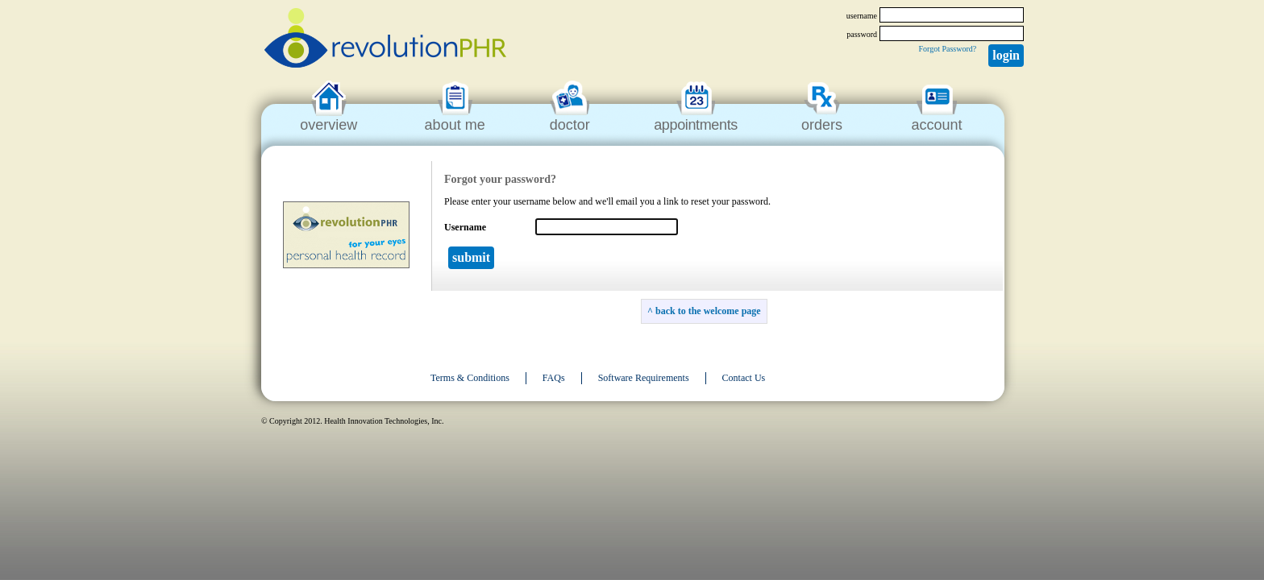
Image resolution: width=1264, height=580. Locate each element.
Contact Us (744, 377)
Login (1006, 55)
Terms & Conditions (469, 377)
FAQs (554, 377)
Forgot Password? (947, 48)
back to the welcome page (708, 311)
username (861, 15)
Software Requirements (643, 377)
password (861, 34)
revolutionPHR (385, 40)
